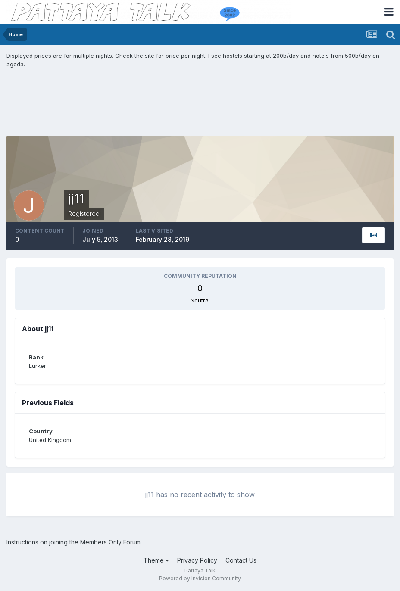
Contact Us (240, 560)
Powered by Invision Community (200, 578)
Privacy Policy (197, 560)
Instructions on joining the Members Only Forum (73, 542)
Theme (156, 560)
